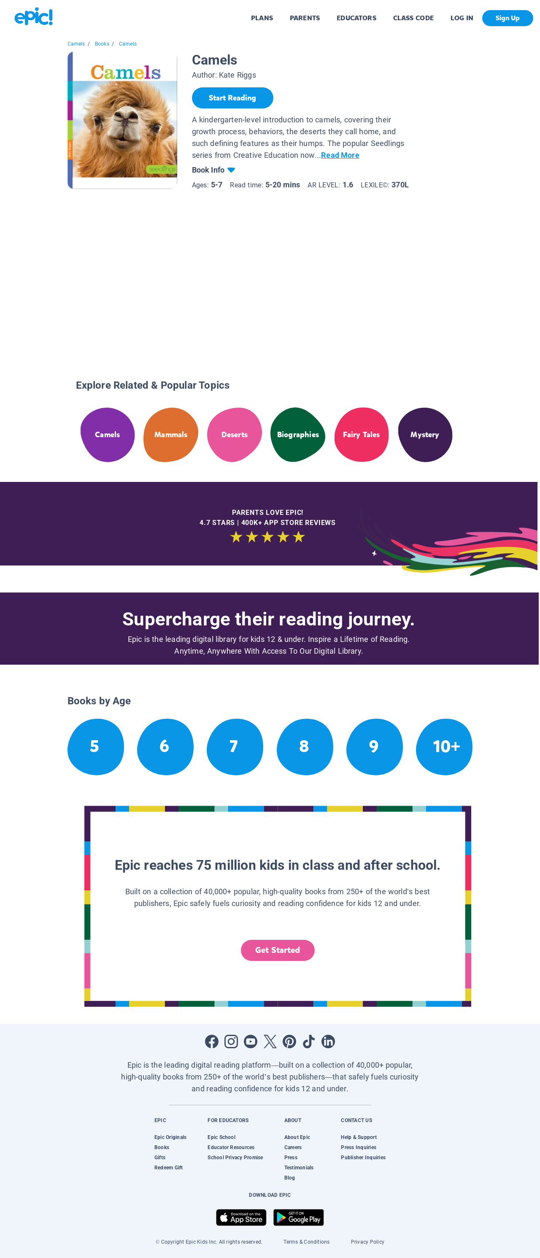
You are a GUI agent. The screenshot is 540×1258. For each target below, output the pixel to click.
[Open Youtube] (250, 1041)
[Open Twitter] (270, 1041)
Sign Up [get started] (508, 18)
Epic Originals (170, 1137)
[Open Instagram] (231, 1041)
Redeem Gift (168, 1168)
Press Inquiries (358, 1147)
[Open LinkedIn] (328, 1041)
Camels (76, 44)
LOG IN (462, 18)
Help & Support (358, 1137)
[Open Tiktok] (309, 1041)
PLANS (262, 18)
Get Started (277, 950)
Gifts (159, 1158)
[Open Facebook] (212, 1041)
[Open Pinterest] (289, 1041)
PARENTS (305, 18)
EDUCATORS (356, 18)
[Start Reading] (232, 97)
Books (102, 44)
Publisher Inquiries (363, 1158)
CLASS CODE (413, 18)
